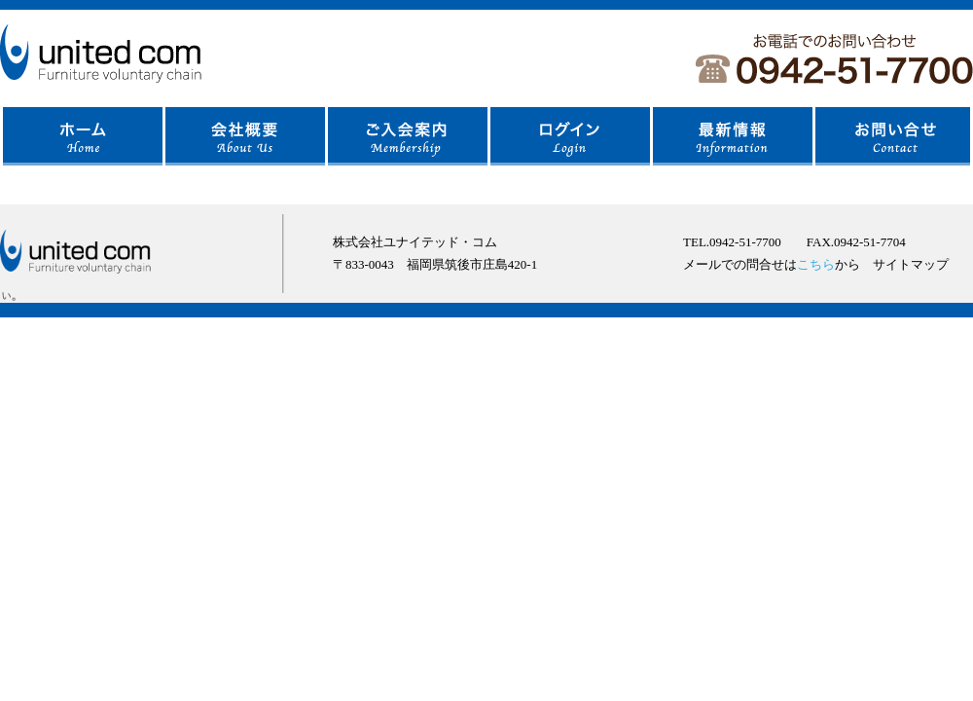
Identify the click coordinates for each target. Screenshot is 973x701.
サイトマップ (911, 264)
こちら (816, 264)
